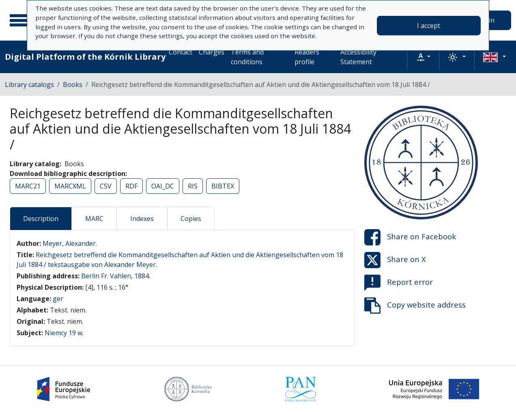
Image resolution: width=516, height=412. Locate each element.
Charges (211, 52)
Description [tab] (40, 218)
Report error (398, 283)
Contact (180, 52)
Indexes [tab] (142, 218)
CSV (106, 186)
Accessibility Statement (358, 57)
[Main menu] (20, 20)
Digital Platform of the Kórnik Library (85, 56)
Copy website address (415, 305)
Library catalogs (29, 84)
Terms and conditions (247, 57)
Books (72, 84)
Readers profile (307, 57)
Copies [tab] (191, 218)
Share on (410, 237)
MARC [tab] (94, 218)
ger (58, 298)
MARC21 (28, 186)
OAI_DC (162, 186)
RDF (131, 186)
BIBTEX (222, 186)
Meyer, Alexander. (70, 243)
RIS (193, 186)
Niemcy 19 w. (64, 332)
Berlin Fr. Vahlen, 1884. (115, 275)
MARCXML (70, 186)
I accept (428, 25)
